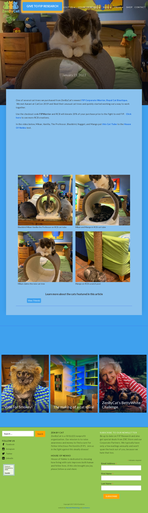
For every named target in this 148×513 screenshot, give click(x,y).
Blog (106, 7)
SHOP (129, 7)
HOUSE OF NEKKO (88, 7)
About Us (67, 7)
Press (117, 7)
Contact (140, 7)
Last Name (107, 483)
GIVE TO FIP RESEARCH (42, 6)
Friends (36, 300)
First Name (107, 473)
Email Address (109, 463)
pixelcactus (86, 508)
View (30, 300)
